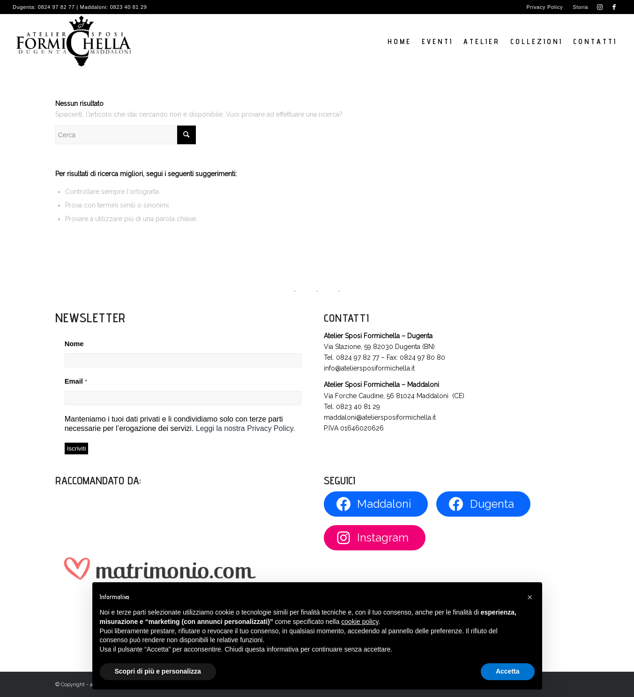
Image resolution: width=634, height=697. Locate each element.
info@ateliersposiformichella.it (369, 368)
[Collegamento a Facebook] (614, 7)
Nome (74, 344)
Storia (580, 7)
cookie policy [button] (359, 621)
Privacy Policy (545, 7)
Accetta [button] (508, 671)
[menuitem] (545, 7)
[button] (529, 597)
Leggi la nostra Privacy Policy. (245, 428)
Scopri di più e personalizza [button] (158, 671)
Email (76, 381)
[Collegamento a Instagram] (600, 7)
